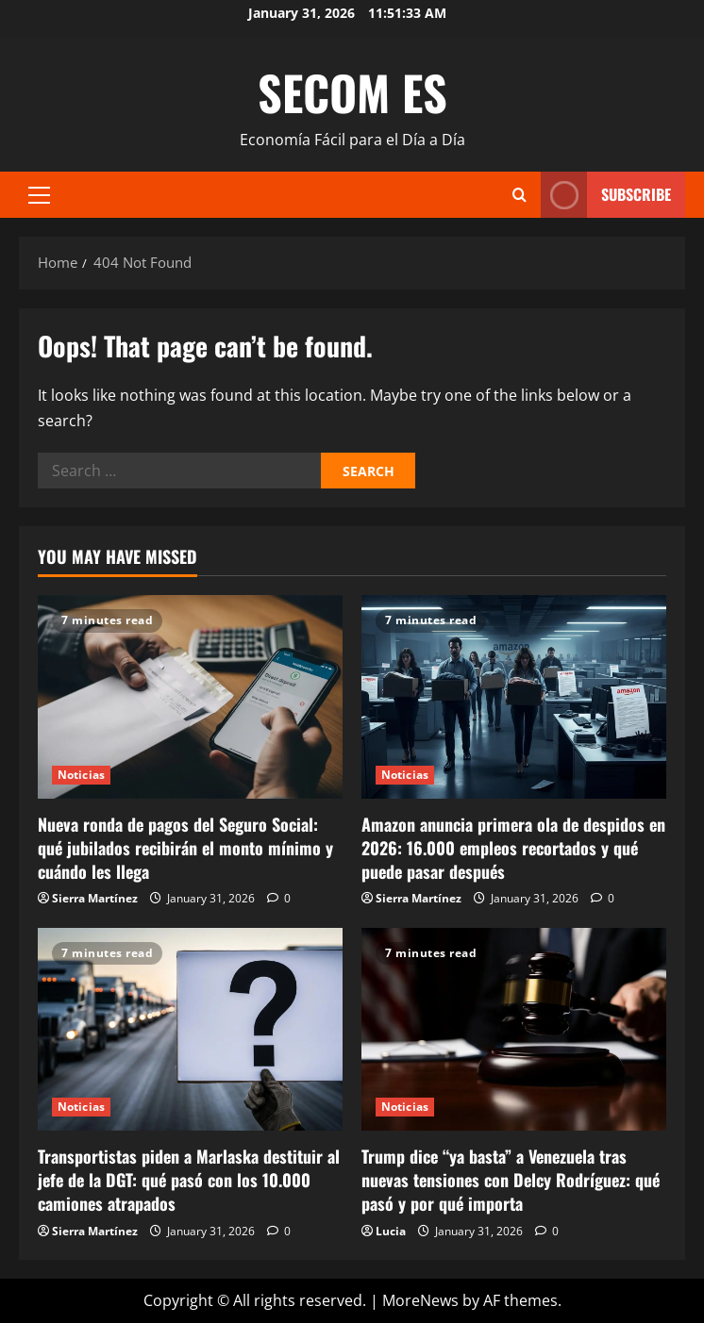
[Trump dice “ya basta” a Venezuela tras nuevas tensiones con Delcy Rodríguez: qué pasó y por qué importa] (513, 1029)
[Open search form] (519, 194)
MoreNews (420, 1300)
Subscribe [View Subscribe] (606, 195)
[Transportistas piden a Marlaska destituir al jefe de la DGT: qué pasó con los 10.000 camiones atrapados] (190, 1029)
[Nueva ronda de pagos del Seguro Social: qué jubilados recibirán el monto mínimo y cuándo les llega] (190, 696)
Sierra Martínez (95, 898)
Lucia (391, 1231)
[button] (39, 195)
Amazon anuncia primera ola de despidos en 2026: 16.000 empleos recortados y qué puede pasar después (513, 848)
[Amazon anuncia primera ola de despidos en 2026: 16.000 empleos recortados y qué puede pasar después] (513, 696)
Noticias (81, 775)
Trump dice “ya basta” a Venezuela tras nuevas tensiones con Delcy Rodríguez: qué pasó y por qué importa (510, 1180)
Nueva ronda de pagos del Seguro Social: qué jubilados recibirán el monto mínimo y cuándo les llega (185, 848)
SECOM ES (352, 91)
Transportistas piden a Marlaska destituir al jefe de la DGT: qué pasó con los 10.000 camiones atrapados (189, 1180)
